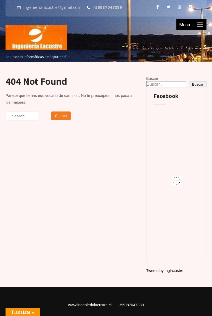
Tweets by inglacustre (165, 270)
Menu (184, 24)
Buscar (152, 78)
